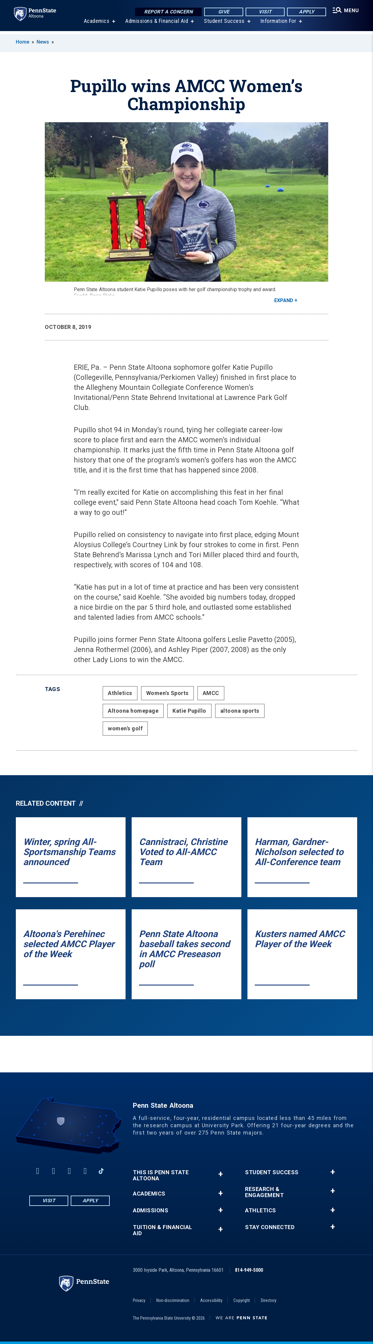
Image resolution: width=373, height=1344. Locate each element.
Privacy (139, 1300)
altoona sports (239, 711)
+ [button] (220, 1174)
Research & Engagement (264, 1192)
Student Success (223, 24)
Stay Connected (269, 1227)
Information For (278, 24)
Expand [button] (283, 300)
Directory (268, 1300)
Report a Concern (167, 12)
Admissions (150, 1210)
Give (223, 12)
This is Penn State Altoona (161, 1175)
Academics (96, 24)
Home (22, 42)
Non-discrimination (172, 1300)
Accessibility (211, 1300)
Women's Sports (167, 693)
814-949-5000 (249, 1270)
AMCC (211, 693)
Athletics (120, 693)
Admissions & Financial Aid (156, 24)
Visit (264, 12)
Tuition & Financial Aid (162, 1230)
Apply (306, 12)
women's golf (125, 728)
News (43, 42)
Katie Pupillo (189, 711)
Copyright (241, 1300)
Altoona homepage (133, 711)
